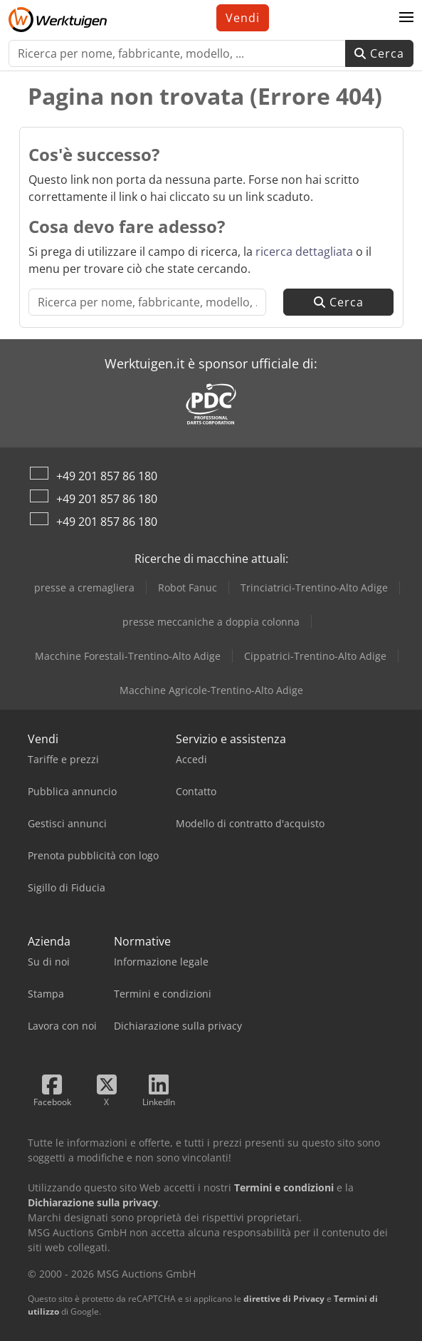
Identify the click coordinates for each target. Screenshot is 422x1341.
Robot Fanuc (187, 587)
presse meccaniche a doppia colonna (211, 621)
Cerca (379, 53)
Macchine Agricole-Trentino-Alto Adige (211, 690)
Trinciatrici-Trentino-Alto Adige (314, 587)
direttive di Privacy (284, 1299)
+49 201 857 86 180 (106, 476)
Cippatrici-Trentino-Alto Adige (315, 656)
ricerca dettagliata (304, 251)
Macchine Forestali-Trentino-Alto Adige (128, 656)
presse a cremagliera (84, 587)
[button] (406, 17)
